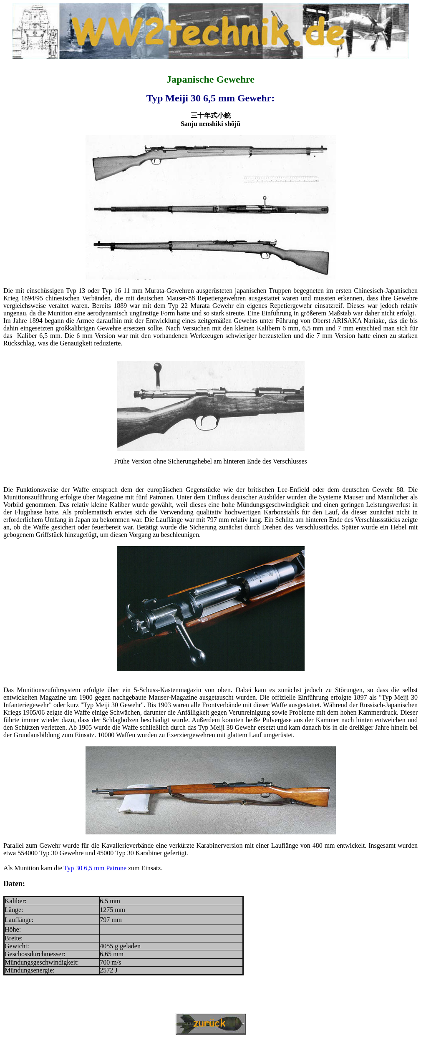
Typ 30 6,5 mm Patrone (95, 868)
